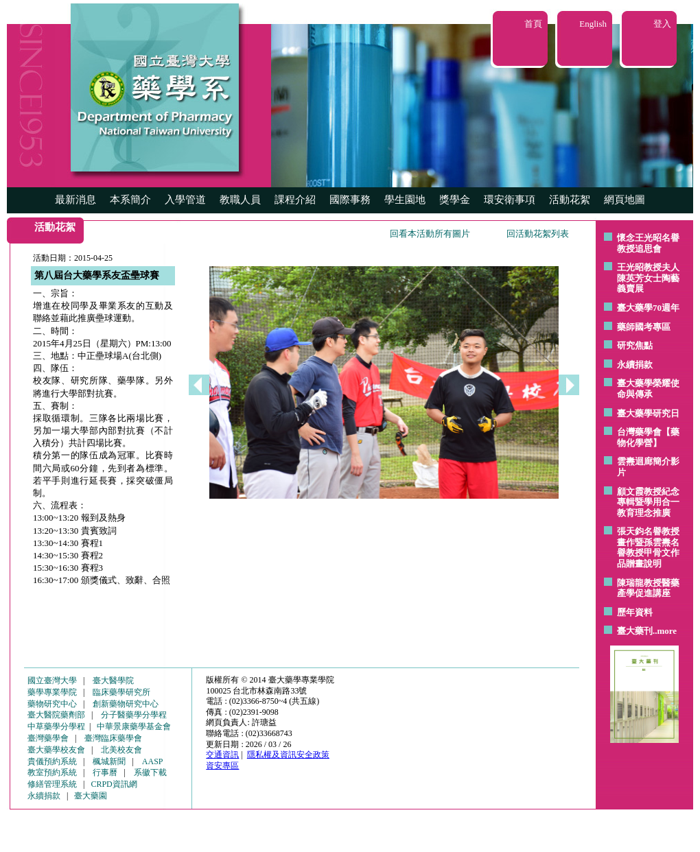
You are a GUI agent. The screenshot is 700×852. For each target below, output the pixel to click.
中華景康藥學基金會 (134, 726)
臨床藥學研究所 (121, 692)
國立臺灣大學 (52, 680)
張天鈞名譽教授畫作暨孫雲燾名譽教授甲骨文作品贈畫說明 (648, 547)
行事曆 (105, 772)
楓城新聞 (109, 761)
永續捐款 (635, 364)
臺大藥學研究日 (648, 413)
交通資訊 (222, 754)
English (593, 24)
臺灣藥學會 (48, 738)
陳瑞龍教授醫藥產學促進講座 (648, 588)
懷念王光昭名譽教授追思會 (648, 243)
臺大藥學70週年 (648, 308)
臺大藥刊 (635, 631)
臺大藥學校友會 (56, 750)
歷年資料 (635, 612)
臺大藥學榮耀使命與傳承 (648, 388)
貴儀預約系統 (52, 761)
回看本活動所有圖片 (430, 233)
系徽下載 (150, 772)
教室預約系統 (52, 772)
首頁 (533, 24)
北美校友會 (121, 750)
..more (665, 631)
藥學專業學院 (52, 692)
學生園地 (404, 199)
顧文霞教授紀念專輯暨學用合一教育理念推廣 (648, 502)
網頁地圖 (624, 199)
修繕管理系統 (52, 784)
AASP (152, 761)
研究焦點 (635, 345)
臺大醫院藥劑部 (56, 715)
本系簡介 (130, 199)
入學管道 (185, 199)
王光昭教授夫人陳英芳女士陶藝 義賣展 (648, 278)
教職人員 (240, 199)
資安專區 (222, 765)
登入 (662, 24)
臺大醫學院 (113, 680)
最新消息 (75, 199)
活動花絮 (569, 199)
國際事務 (350, 199)
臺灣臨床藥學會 (113, 738)
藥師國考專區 (643, 327)
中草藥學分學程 (56, 726)
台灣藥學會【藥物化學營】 (648, 437)
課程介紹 (295, 199)
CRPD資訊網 (114, 784)
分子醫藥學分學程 (134, 715)
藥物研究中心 (52, 704)
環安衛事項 (509, 199)
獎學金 (454, 199)
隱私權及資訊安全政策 (288, 754)
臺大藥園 (90, 796)
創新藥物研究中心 (126, 704)
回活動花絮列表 (537, 233)
